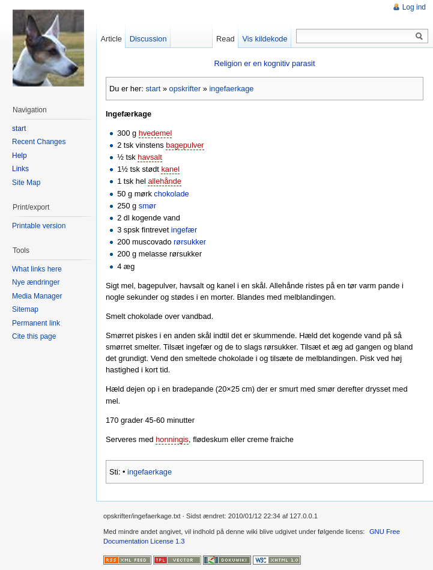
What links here (37, 269)
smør (147, 205)
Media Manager (37, 296)
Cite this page (34, 336)
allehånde (164, 181)
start (152, 88)
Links (20, 169)
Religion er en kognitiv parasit (264, 63)
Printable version (38, 226)
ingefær (184, 229)
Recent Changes (38, 142)
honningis (172, 439)
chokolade (171, 193)
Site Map (26, 182)
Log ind (414, 7)
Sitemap (25, 309)
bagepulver (185, 145)
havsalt (150, 157)
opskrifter (185, 88)
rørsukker (190, 241)
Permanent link (36, 323)
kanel (170, 169)
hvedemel (155, 133)
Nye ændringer (35, 282)
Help (19, 155)
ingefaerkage (231, 88)
